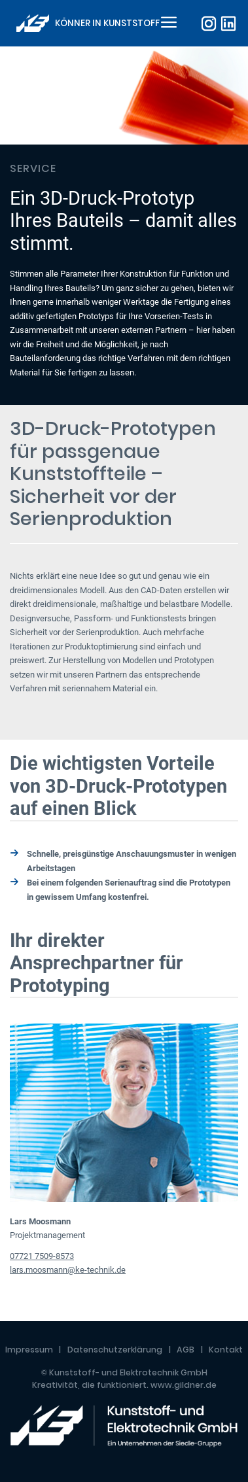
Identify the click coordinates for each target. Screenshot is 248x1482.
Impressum (29, 1349)
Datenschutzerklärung (114, 1349)
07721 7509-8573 (42, 1256)
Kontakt (226, 1349)
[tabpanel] (124, 225)
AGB (185, 1349)
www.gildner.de (184, 1384)
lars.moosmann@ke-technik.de (68, 1270)
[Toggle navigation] (166, 23)
